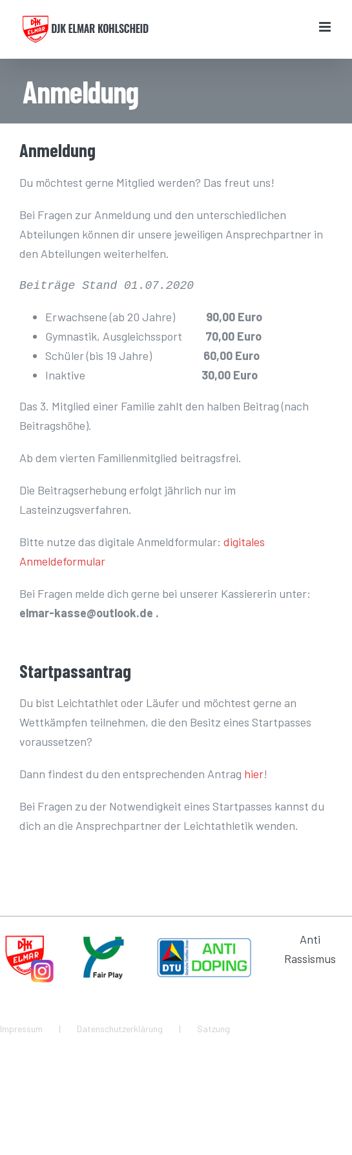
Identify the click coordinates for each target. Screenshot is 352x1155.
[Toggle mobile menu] (326, 27)
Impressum (21, 1028)
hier (254, 774)
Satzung (213, 1028)
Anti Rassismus (310, 949)
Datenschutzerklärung (120, 1028)
